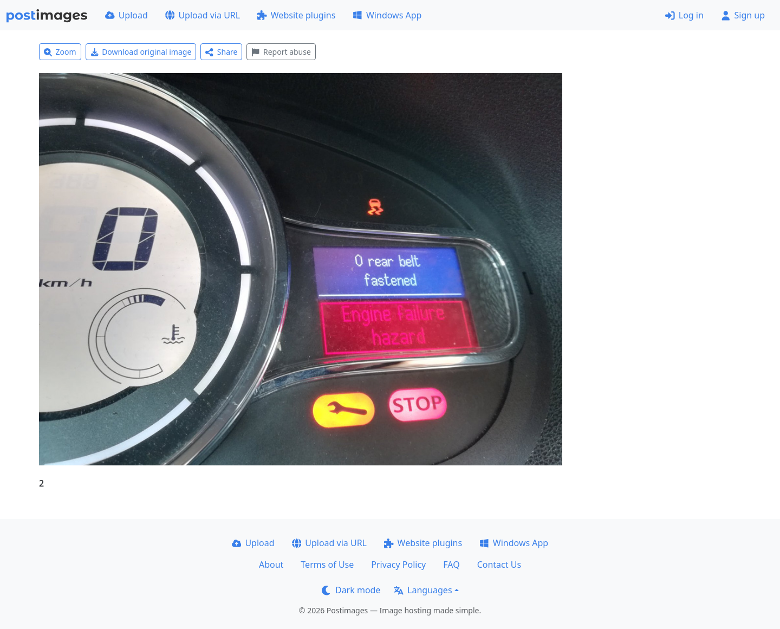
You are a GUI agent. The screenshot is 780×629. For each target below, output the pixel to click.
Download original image (141, 52)
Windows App (387, 15)
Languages (423, 590)
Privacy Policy (398, 564)
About (271, 564)
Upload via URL (202, 15)
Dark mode (351, 590)
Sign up (743, 15)
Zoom (60, 52)
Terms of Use (327, 564)
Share (221, 52)
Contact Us (499, 564)
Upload (126, 15)
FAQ (451, 564)
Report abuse (280, 52)
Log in (684, 15)
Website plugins (296, 15)
